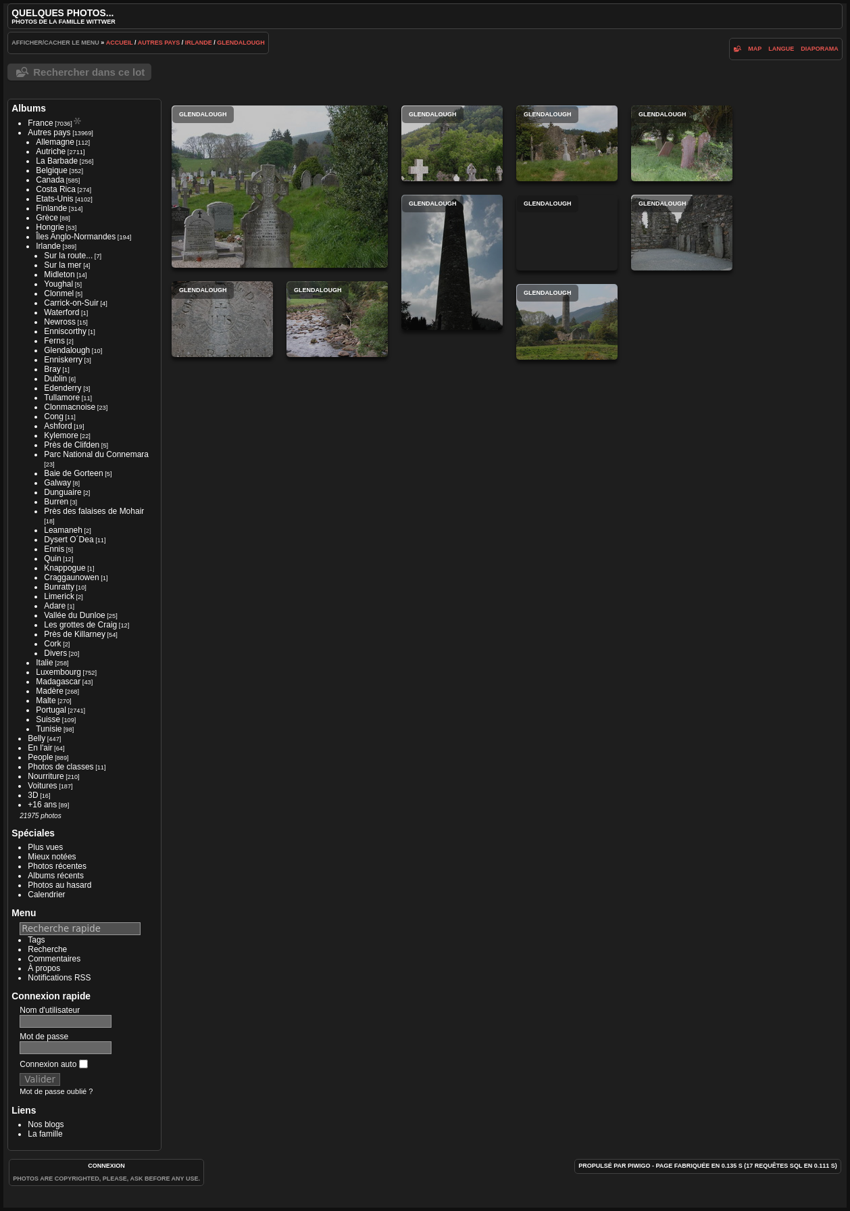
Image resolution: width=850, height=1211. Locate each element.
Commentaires (54, 959)
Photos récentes (57, 866)
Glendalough (241, 42)
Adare (55, 606)
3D (33, 795)
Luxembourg (58, 672)
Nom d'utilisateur (50, 1010)
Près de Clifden (71, 445)
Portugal (51, 710)
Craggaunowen (71, 577)
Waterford (61, 312)
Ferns (54, 341)
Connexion (106, 1165)
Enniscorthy (65, 331)
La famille (45, 1134)
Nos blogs (46, 1124)
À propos (44, 968)
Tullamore (62, 397)
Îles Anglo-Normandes (76, 236)
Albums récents (56, 875)
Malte (45, 700)
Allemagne (55, 142)
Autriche (51, 151)
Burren (56, 501)
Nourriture (46, 776)
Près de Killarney (74, 634)
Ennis (54, 549)
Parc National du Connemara (96, 454)
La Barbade (57, 161)
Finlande (51, 208)
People (40, 757)
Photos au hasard (59, 885)
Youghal (58, 284)
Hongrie (50, 227)
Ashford (58, 426)
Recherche (47, 949)
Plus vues (45, 847)
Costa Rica (56, 189)
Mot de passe (44, 1036)
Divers (55, 653)
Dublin (55, 378)
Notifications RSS (59, 977)
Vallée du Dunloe (74, 615)
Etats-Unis (54, 199)
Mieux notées (52, 856)
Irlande (198, 42)
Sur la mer (62, 265)
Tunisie (48, 729)
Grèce (47, 217)
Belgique (52, 170)
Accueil (119, 42)
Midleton (59, 274)
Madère (50, 691)
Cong (54, 416)
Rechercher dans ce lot (89, 72)
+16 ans (42, 804)
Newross (60, 322)
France (40, 123)
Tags (36, 940)
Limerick (59, 596)
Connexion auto (53, 1064)
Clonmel (59, 293)
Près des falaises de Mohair (94, 511)
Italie (44, 662)
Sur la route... (68, 255)
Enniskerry (63, 359)
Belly (36, 738)
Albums (28, 108)
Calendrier (46, 894)
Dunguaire (62, 492)
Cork (52, 643)
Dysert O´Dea (68, 539)
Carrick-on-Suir (71, 303)
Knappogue (64, 568)
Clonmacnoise (69, 407)
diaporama (820, 48)
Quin (52, 558)
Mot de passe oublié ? (56, 1091)
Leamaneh (63, 530)
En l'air (40, 748)
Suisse (48, 719)
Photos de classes (60, 766)
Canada (50, 180)
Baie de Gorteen (73, 473)
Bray (52, 369)
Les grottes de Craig (80, 625)
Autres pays (159, 42)
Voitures (42, 785)
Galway (57, 483)
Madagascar (58, 681)
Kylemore (61, 435)
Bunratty (59, 587)
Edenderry (62, 388)
